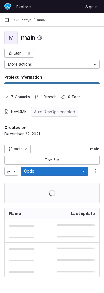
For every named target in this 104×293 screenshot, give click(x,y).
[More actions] (52, 64)
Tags (71, 96)
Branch (45, 96)
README (15, 111)
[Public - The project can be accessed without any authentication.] (39, 37)
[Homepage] (7, 6)
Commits (17, 96)
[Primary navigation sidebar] (6, 20)
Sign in (91, 6)
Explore (23, 6)
